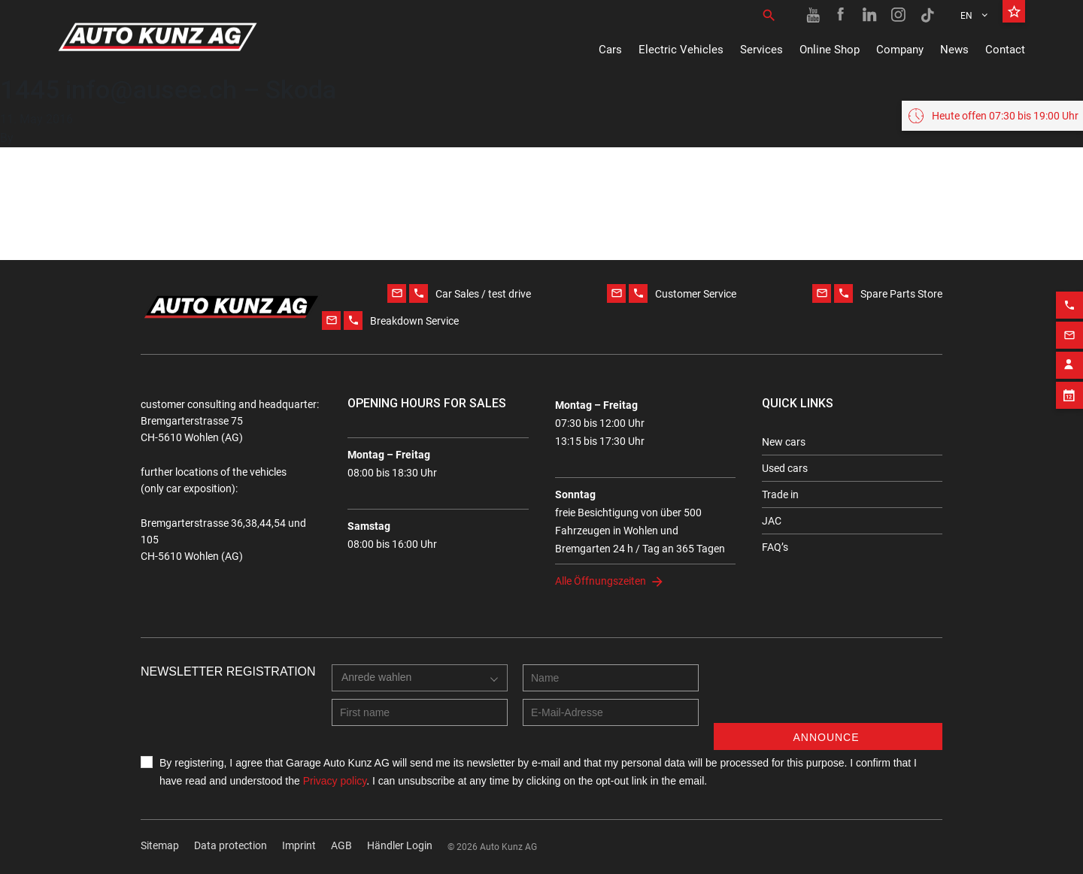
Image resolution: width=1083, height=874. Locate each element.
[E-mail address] (611, 712)
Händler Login (399, 845)
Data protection (230, 845)
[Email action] (1069, 329)
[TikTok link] (927, 15)
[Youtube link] (813, 15)
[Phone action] (1069, 299)
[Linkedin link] (870, 15)
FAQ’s (775, 547)
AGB (341, 845)
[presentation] (828, 693)
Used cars (785, 468)
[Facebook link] (841, 15)
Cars (610, 49)
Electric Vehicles (681, 49)
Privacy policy (335, 781)
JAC (771, 521)
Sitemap (160, 845)
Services (761, 49)
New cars (783, 442)
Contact (1005, 49)
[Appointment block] (1069, 390)
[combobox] (380, 692)
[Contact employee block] (1069, 359)
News (954, 49)
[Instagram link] (898, 15)
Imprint (299, 845)
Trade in (780, 494)
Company (900, 49)
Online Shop (829, 49)
